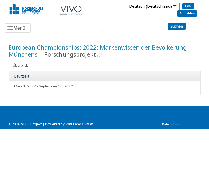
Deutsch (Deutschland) (150, 6)
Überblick (20, 65)
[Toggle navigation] (18, 28)
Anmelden (187, 13)
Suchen (176, 26)
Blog (189, 124)
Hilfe (188, 6)
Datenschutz (171, 124)
